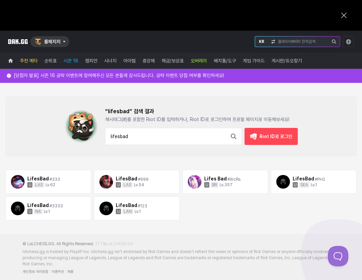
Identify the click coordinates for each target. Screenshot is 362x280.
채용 (70, 271)
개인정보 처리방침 (35, 271)
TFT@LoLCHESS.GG (114, 243)
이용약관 (58, 271)
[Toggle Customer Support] (338, 256)
